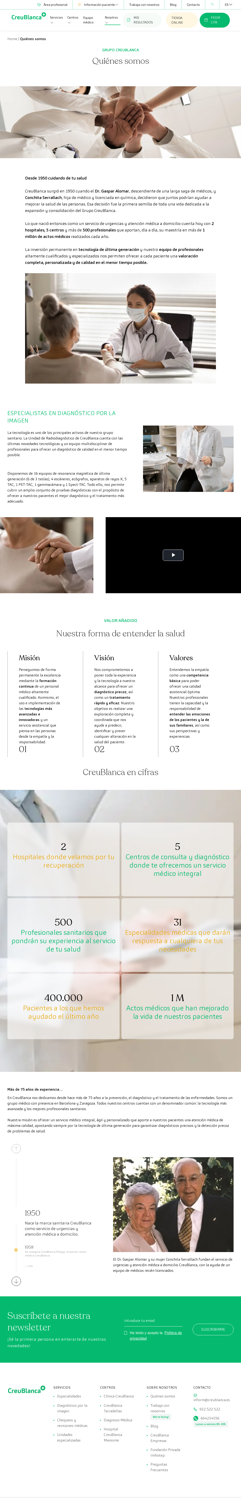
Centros (72, 20)
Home (12, 38)
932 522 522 (209, 1409)
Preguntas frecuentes (159, 1468)
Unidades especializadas (69, 1438)
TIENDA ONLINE (177, 20)
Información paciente (98, 5)
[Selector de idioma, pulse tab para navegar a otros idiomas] (227, 4)
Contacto (193, 5)
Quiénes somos (162, 1396)
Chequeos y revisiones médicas (72, 1423)
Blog (173, 5)
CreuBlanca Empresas (159, 1438)
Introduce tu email (139, 1320)
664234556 (210, 1418)
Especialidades (69, 1396)
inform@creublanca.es (211, 1399)
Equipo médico (88, 20)
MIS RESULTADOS (140, 20)
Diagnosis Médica (118, 1420)
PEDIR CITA (212, 20)
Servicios (56, 20)
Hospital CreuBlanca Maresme (113, 1435)
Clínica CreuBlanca (119, 1396)
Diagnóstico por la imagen (72, 1408)
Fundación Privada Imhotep (165, 1453)
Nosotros (111, 20)
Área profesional (52, 5)
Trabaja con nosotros (144, 5)
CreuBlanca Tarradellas (113, 1408)
